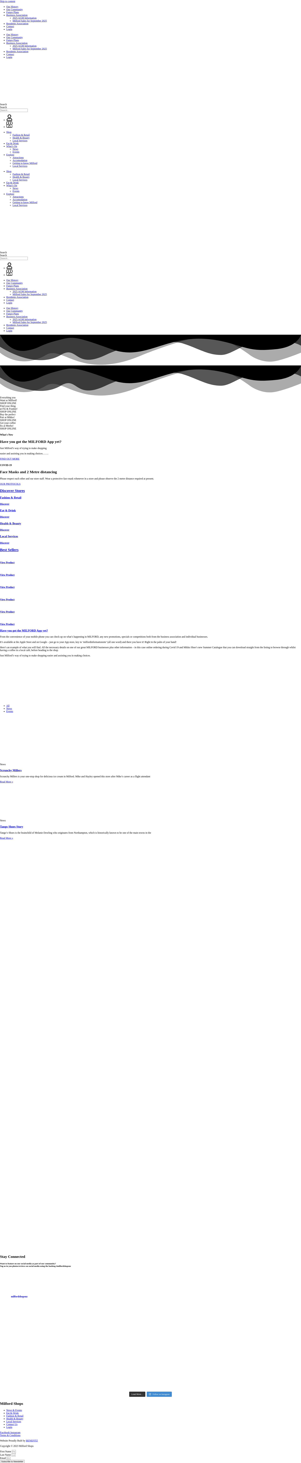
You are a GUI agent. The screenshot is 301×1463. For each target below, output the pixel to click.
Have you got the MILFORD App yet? (24, 630)
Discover (4, 504)
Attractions (18, 157)
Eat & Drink (12, 143)
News (15, 149)
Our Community (14, 9)
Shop (8, 132)
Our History (12, 6)
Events (16, 152)
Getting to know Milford (25, 163)
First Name (6, 1451)
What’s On (11, 146)
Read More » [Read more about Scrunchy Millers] (6, 781)
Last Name (6, 1454)
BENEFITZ (32, 1440)
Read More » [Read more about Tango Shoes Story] (6, 838)
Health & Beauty (21, 137)
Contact (10, 26)
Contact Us (12, 1424)
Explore (10, 154)
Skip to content (7, 1)
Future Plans (12, 12)
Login (9, 29)
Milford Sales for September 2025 (30, 20)
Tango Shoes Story (11, 826)
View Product (7, 562)
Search (3, 104)
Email (3, 1458)
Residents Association (17, 23)
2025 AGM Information (25, 18)
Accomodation (20, 160)
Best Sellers (9, 550)
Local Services (20, 140)
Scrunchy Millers (11, 770)
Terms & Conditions (10, 1435)
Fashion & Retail (21, 135)
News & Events (14, 1410)
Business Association (17, 15)
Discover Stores (12, 491)
